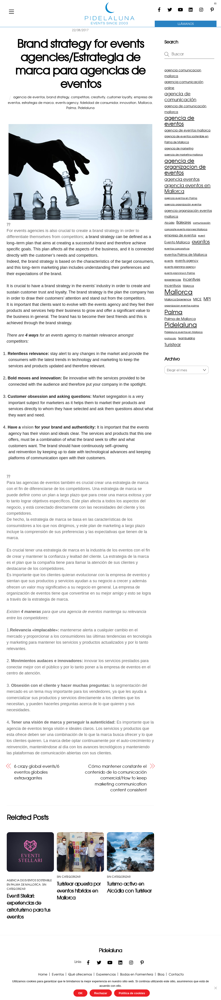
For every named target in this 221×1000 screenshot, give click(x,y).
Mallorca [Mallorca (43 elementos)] (178, 292)
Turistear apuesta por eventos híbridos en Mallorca (79, 890)
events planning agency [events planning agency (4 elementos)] (180, 267)
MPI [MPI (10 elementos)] (207, 299)
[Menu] (11, 11)
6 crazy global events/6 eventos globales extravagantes (36, 772)
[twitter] (169, 8)
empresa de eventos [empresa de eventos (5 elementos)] (180, 235)
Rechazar (100, 993)
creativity (98, 96)
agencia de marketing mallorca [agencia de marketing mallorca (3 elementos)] (183, 154)
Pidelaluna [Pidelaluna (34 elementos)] (180, 325)
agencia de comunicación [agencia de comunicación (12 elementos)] (180, 97)
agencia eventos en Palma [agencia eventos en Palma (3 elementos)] (180, 198)
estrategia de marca (38, 102)
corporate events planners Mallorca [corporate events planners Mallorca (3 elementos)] (185, 229)
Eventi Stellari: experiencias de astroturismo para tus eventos (28, 906)
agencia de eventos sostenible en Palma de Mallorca (29, 882)
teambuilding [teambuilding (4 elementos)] (186, 338)
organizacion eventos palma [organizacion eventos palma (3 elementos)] (181, 305)
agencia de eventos (29, 96)
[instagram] (201, 8)
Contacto (176, 974)
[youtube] (180, 8)
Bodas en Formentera (136, 974)
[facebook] (159, 8)
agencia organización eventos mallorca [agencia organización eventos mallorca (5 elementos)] (188, 213)
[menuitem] (214, 3)
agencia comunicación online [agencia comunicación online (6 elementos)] (183, 84)
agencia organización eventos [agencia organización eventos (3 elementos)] (182, 204)
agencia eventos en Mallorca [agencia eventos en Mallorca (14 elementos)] (187, 188)
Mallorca (145, 102)
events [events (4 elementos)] (168, 261)
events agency (66, 102)
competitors (80, 96)
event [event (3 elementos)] (201, 235)
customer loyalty (119, 96)
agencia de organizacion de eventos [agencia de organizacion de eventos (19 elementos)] (185, 166)
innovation (128, 102)
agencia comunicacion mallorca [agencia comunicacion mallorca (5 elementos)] (182, 73)
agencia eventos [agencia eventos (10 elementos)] (181, 179)
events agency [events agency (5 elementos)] (186, 260)
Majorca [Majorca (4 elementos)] (188, 286)
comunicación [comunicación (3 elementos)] (201, 222)
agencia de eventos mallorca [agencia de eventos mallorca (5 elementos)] (187, 130)
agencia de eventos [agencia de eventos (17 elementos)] (179, 121)
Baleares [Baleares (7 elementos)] (183, 222)
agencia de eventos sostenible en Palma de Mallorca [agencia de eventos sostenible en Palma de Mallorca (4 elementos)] (186, 139)
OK (80, 993)
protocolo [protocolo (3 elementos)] (170, 338)
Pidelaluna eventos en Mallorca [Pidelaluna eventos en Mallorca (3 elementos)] (183, 332)
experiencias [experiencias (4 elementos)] (172, 280)
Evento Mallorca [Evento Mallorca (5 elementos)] (177, 242)
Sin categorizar (69, 877)
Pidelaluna (86, 107)
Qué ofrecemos (80, 974)
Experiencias (106, 974)
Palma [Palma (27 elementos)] (173, 312)
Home (42, 974)
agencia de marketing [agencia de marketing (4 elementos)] (178, 148)
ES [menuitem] (215, 3)
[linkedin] (190, 8)
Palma (71, 107)
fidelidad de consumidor (99, 102)
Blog (161, 974)
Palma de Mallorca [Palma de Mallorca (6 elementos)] (180, 318)
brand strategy (57, 96)
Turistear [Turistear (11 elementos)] (172, 344)
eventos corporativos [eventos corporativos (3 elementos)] (176, 248)
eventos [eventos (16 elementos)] (201, 241)
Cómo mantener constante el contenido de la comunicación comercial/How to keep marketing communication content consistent (115, 778)
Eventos (58, 974)
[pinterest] (212, 8)
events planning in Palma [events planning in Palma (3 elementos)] (179, 273)
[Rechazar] (215, 988)
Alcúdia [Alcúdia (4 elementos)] (169, 223)
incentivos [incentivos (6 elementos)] (172, 285)
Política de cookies (132, 993)
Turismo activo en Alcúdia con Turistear (129, 887)
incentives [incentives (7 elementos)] (191, 279)
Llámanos (186, 24)
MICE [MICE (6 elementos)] (197, 299)
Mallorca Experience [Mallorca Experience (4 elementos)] (177, 299)
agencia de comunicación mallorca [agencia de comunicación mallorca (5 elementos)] (185, 109)
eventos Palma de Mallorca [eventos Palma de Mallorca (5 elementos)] (185, 254)
